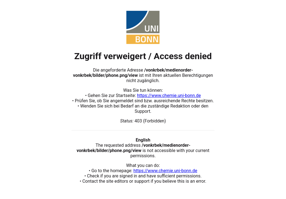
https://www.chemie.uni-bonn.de (169, 95)
